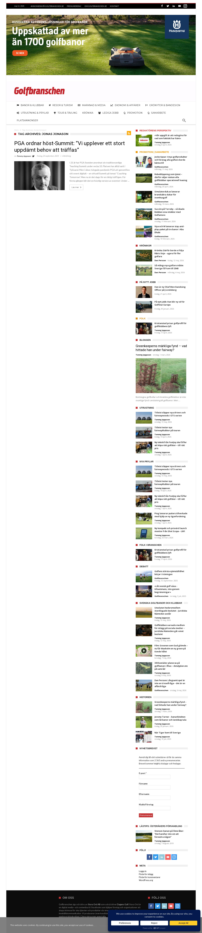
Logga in (142, 871)
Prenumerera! (74, 6)
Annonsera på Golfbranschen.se (47, 6)
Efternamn (144, 794)
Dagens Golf (122, 904)
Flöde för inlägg (146, 874)
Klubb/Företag (146, 804)
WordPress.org (146, 880)
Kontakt (114, 6)
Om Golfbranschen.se (95, 6)
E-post (143, 773)
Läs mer (77, 187)
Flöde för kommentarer (149, 877)
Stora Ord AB (94, 904)
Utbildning (66, 156)
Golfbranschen (161, 167)
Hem (16, 130)
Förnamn (143, 783)
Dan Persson (160, 260)
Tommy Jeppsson (24, 156)
